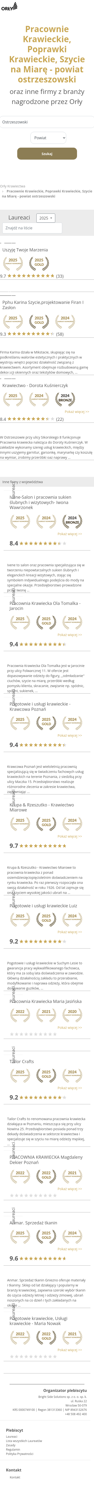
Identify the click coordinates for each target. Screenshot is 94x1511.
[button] (44, 411)
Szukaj (47, 153)
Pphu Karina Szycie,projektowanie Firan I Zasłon (42, 304)
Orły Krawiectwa (12, 186)
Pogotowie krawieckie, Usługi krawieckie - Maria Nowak (38, 1320)
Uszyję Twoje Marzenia (25, 250)
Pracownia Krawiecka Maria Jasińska (46, 1001)
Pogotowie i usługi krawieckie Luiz (43, 906)
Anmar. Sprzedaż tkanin (33, 1223)
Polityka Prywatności (19, 1454)
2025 (44, 218)
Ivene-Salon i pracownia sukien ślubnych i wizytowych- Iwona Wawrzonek (40, 502)
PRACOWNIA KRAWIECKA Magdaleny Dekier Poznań (46, 1159)
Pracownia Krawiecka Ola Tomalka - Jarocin (45, 605)
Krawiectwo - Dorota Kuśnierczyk (35, 385)
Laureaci (11, 1437)
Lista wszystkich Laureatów (24, 1441)
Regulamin (13, 1449)
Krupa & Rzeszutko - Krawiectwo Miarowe (42, 807)
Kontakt (15, 1477)
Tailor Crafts (22, 1061)
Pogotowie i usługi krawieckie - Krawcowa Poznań (40, 706)
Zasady (10, 1445)
